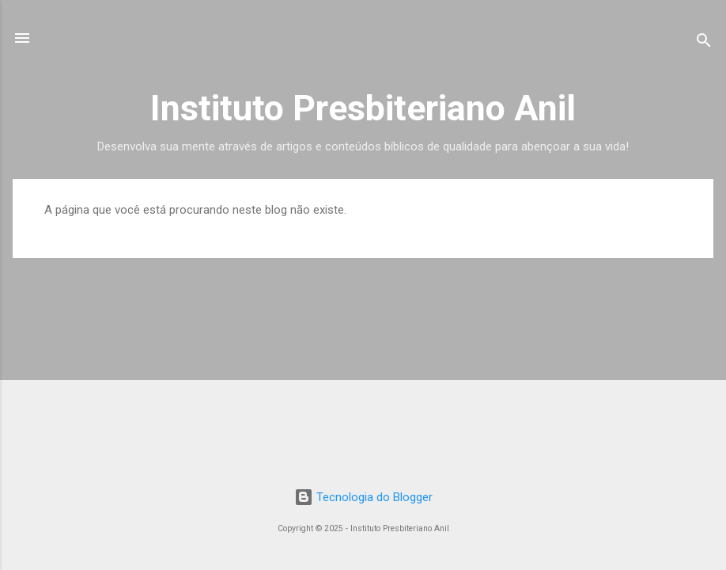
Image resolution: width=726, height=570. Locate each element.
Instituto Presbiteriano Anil (363, 108)
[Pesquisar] (703, 43)
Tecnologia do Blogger (363, 497)
